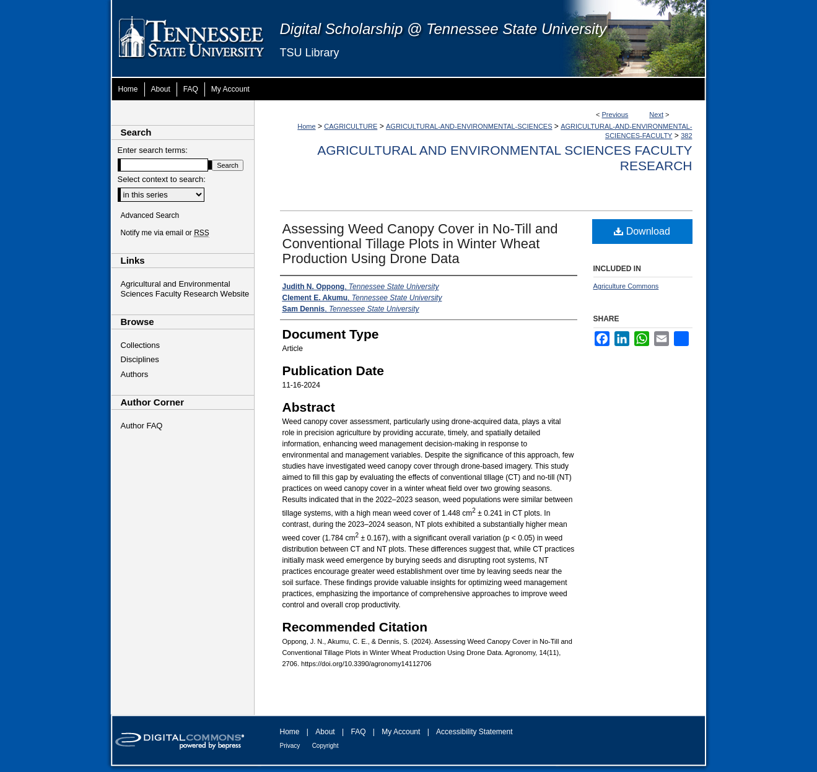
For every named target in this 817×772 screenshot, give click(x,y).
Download (642, 231)
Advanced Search (150, 215)
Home (306, 126)
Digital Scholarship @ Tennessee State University (443, 28)
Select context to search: (162, 179)
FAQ (358, 731)
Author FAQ (142, 425)
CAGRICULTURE (350, 126)
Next (656, 114)
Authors (135, 374)
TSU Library (309, 52)
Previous (615, 114)
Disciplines (140, 359)
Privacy (290, 745)
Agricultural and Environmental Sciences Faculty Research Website (185, 288)
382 (686, 135)
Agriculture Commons (626, 286)
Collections (140, 345)
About (324, 731)
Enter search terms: (153, 150)
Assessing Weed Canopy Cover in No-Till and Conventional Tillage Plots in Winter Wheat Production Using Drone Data (420, 243)
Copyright (325, 745)
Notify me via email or (165, 232)
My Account (401, 731)
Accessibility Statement (474, 731)
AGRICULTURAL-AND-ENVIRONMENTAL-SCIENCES (469, 126)
